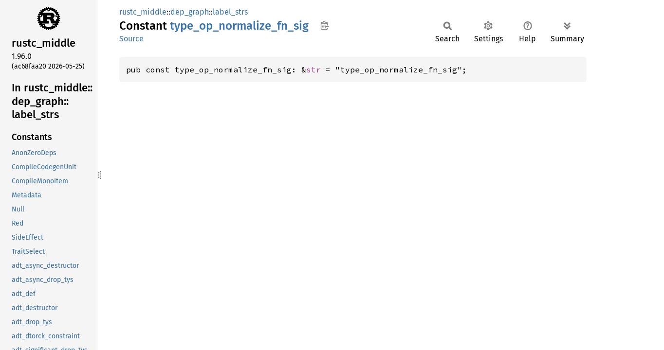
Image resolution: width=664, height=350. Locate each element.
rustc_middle (142, 12)
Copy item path (324, 25)
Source (131, 38)
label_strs (230, 12)
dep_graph (189, 12)
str (313, 69)
